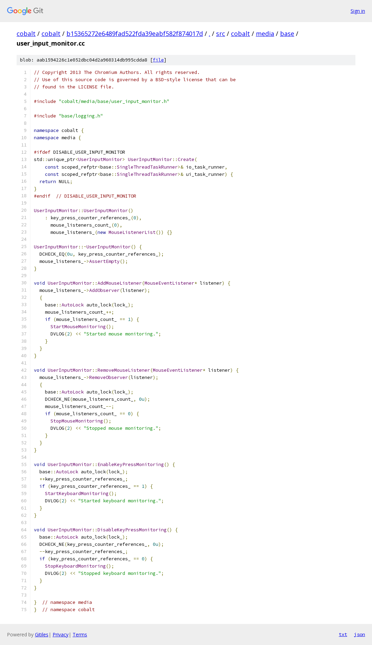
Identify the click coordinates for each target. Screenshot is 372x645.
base (287, 33)
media (265, 33)
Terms (80, 634)
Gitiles (41, 634)
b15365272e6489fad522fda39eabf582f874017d (134, 33)
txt (343, 634)
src (220, 33)
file (158, 60)
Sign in (358, 11)
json (359, 634)
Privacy (60, 634)
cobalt (26, 33)
